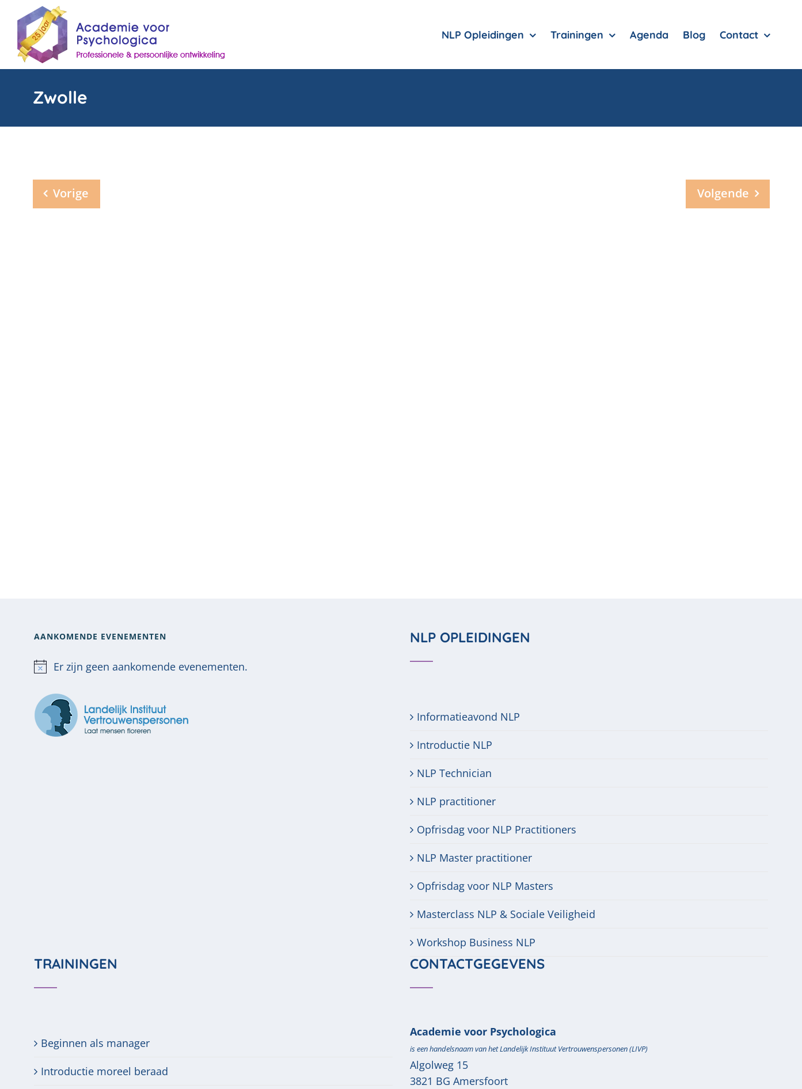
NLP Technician (454, 773)
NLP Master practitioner (474, 858)
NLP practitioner (456, 801)
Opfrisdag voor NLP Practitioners (496, 829)
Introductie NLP (454, 745)
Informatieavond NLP (468, 717)
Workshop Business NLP (476, 942)
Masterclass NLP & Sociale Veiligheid (506, 914)
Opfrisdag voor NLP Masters (485, 886)
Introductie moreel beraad (104, 1071)
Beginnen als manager (95, 1043)
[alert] (213, 666)
